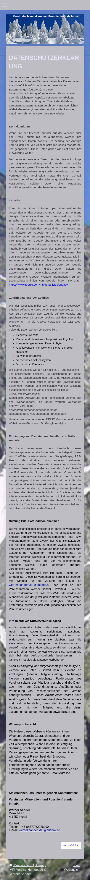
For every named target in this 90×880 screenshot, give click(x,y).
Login (76, 865)
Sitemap (40, 865)
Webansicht (72, 869)
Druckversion (21, 865)
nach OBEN (70, 845)
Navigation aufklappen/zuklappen (45, 5)
